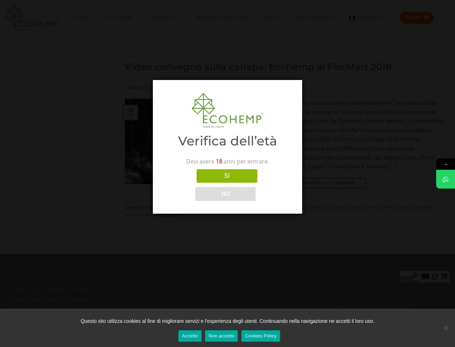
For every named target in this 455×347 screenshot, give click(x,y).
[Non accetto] (445, 330)
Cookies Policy (261, 335)
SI (226, 176)
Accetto (190, 335)
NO (225, 194)
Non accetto (221, 335)
